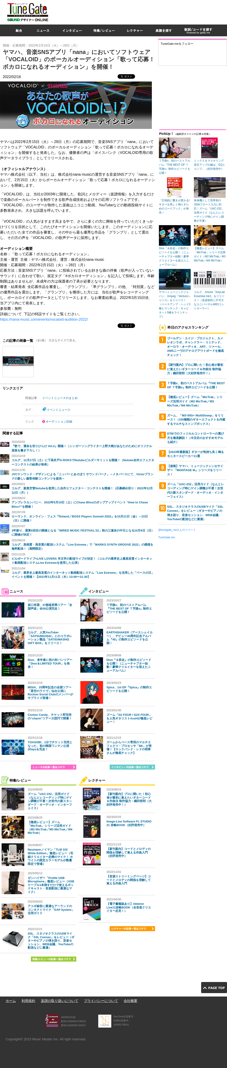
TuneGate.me (166, 537)
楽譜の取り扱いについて (59, 1001)
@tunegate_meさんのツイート (177, 530)
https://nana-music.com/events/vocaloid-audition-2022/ (44, 319)
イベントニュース (58, 409)
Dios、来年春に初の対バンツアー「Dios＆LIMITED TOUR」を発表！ (50, 663)
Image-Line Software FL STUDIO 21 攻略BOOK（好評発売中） (128, 823)
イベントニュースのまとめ (60, 398)
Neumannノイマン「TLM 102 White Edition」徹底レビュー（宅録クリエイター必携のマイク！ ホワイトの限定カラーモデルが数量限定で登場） (50, 856)
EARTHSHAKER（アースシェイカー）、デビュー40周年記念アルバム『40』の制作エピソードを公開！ (129, 638)
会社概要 (130, 1001)
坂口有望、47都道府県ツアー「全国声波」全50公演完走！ (50, 606)
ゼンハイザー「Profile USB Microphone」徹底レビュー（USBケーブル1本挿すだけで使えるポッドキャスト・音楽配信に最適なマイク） (51, 885)
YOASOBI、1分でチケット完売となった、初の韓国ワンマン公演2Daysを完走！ (50, 746)
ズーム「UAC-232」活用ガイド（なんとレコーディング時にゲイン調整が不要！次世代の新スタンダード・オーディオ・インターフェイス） (50, 801)
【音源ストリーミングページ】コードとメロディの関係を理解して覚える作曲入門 (128, 880)
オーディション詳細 (59, 421)
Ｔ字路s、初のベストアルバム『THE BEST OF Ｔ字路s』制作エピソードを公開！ (129, 608)
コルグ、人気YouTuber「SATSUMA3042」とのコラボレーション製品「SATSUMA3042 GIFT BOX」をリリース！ (50, 638)
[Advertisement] (170, 32)
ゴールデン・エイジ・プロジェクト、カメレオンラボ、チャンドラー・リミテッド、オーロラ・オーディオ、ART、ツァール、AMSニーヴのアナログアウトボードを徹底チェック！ (195, 347)
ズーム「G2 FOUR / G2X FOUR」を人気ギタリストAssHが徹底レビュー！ (129, 718)
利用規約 (28, 1001)
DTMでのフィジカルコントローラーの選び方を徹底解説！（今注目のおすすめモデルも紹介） (195, 438)
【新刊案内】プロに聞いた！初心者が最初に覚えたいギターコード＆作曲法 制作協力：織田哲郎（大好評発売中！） (129, 799)
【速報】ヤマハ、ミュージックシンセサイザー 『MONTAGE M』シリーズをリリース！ (195, 470)
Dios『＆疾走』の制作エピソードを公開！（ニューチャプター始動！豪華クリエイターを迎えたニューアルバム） (128, 665)
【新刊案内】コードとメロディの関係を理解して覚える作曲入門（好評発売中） (128, 852)
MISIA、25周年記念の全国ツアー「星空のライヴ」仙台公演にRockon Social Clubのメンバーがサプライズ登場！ (50, 693)
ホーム (11, 1001)
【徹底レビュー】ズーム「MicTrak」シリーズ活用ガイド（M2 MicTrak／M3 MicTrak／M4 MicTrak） (50, 827)
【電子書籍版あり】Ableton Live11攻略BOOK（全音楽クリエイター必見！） (128, 907)
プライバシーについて (101, 1001)
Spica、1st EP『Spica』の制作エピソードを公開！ (129, 689)
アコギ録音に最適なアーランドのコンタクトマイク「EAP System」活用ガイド (51, 909)
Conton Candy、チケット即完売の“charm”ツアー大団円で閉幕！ (50, 716)
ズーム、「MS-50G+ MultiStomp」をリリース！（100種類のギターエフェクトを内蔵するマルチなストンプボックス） (196, 420)
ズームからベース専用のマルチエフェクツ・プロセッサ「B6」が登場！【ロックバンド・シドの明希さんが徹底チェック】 (129, 748)
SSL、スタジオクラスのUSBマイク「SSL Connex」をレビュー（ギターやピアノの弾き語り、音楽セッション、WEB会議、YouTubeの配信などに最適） (51, 940)
